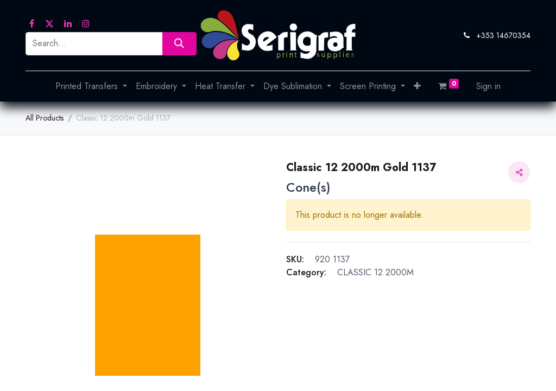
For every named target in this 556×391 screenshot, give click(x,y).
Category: (306, 272)
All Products (45, 117)
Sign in (488, 86)
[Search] (179, 43)
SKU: (295, 259)
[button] (417, 86)
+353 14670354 (503, 35)
